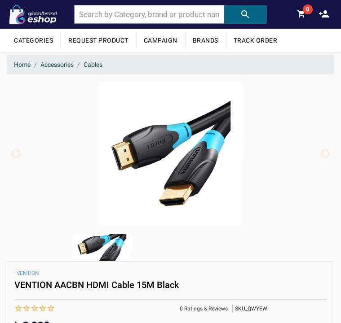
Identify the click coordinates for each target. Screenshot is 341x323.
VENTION (28, 273)
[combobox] (149, 14)
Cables (93, 64)
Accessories (57, 64)
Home (22, 64)
